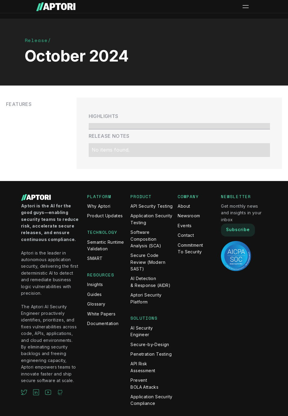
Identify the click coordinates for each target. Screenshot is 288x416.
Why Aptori (98, 206)
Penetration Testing (151, 354)
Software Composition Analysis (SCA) (145, 239)
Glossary (96, 303)
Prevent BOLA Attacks (144, 383)
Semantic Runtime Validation (105, 245)
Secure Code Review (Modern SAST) (147, 262)
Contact (186, 235)
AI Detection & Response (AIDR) (150, 282)
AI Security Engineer (141, 331)
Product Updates (105, 215)
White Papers (101, 313)
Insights (95, 284)
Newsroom (189, 215)
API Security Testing (151, 206)
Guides (94, 294)
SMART (95, 258)
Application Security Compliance (151, 400)
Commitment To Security (190, 248)
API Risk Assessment (142, 367)
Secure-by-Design (149, 344)
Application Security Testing (151, 219)
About (184, 206)
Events (184, 225)
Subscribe (238, 229)
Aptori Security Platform (145, 298)
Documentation (102, 323)
